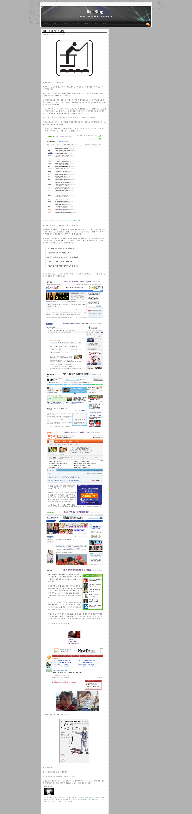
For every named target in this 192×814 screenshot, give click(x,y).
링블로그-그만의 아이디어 (96, 13)
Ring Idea (45, 34)
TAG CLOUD (76, 24)
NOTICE (54, 24)
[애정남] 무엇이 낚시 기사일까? (53, 31)
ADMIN (96, 24)
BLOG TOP (45, 24)
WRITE (104, 24)
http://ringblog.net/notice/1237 (85, 797)
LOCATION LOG (65, 24)
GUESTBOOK (86, 24)
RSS (148, 24)
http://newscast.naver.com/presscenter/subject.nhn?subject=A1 (61, 221)
